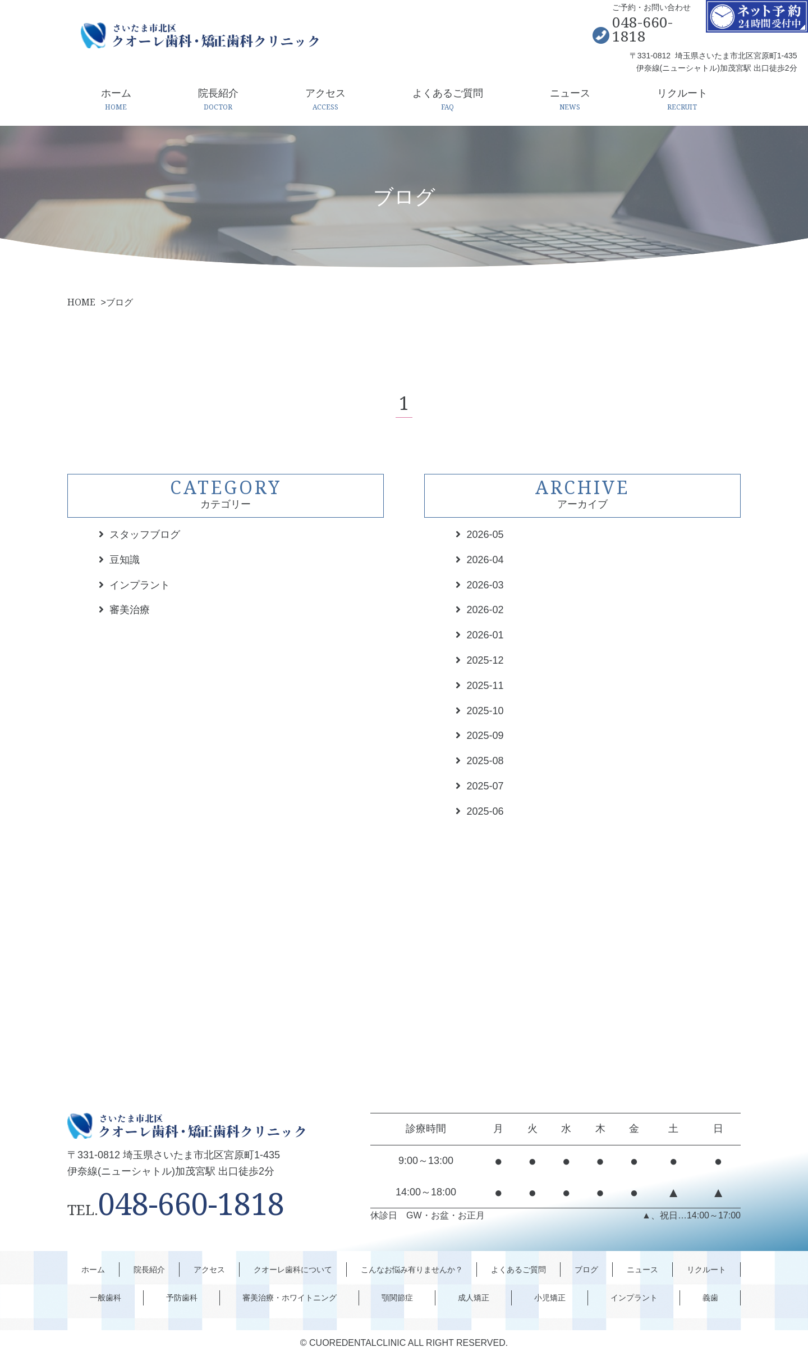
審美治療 (129, 609)
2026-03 (484, 585)
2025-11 (484, 685)
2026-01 (484, 635)
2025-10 (484, 710)
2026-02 (484, 609)
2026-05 (484, 534)
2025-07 (484, 786)
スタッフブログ (144, 534)
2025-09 (484, 735)
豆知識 (124, 559)
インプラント (139, 585)
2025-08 (484, 760)
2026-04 (484, 559)
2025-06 (484, 811)
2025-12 (484, 660)
